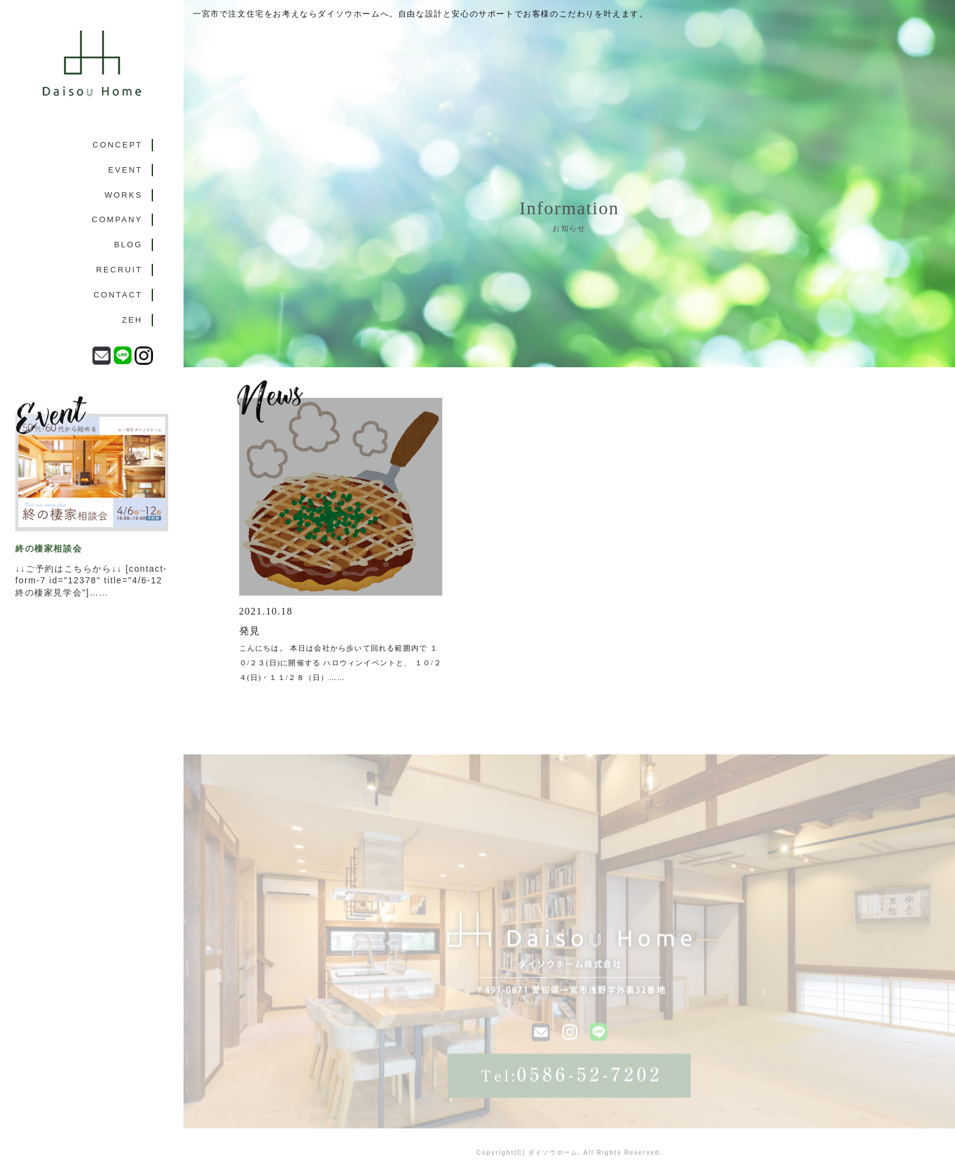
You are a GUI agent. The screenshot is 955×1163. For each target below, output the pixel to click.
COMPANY (117, 219)
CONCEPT (117, 144)
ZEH (132, 319)
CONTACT (118, 294)
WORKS (124, 195)
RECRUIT (119, 269)
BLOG (128, 244)
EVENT (125, 169)
